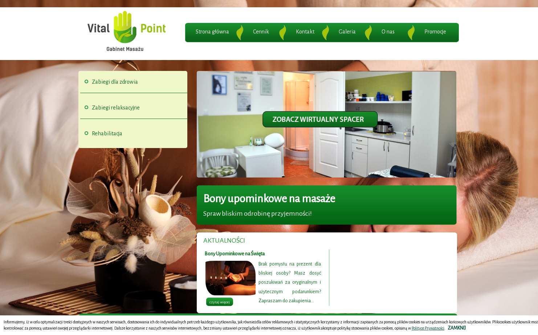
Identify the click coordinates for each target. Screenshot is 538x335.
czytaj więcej (219, 302)
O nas (388, 32)
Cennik (261, 32)
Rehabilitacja (107, 133)
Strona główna (212, 32)
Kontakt (305, 32)
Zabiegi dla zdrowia (115, 82)
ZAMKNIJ (457, 328)
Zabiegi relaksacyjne (116, 108)
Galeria (347, 32)
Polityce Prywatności (428, 328)
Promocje (435, 32)
